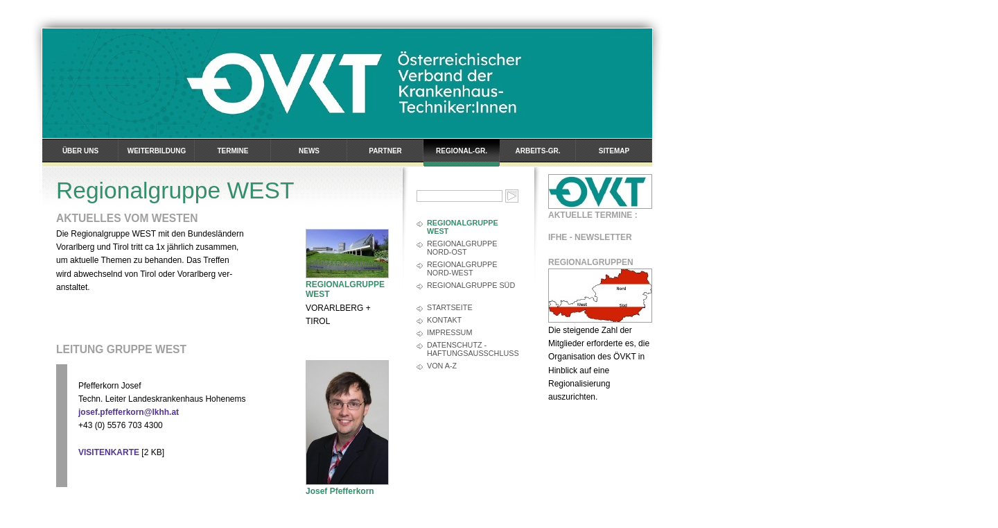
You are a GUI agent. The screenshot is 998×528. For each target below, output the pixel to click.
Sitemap (614, 151)
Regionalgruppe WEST (462, 227)
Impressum (449, 332)
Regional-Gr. (461, 151)
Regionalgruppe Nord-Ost (462, 247)
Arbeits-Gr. (538, 151)
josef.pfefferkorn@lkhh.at (128, 412)
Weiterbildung (157, 151)
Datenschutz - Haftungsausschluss (473, 349)
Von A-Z (442, 365)
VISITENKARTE (108, 452)
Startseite (450, 307)
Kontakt (444, 320)
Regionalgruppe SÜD (471, 285)
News (309, 151)
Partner (385, 151)
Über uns (80, 151)
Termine (233, 151)
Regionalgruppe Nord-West (462, 268)
